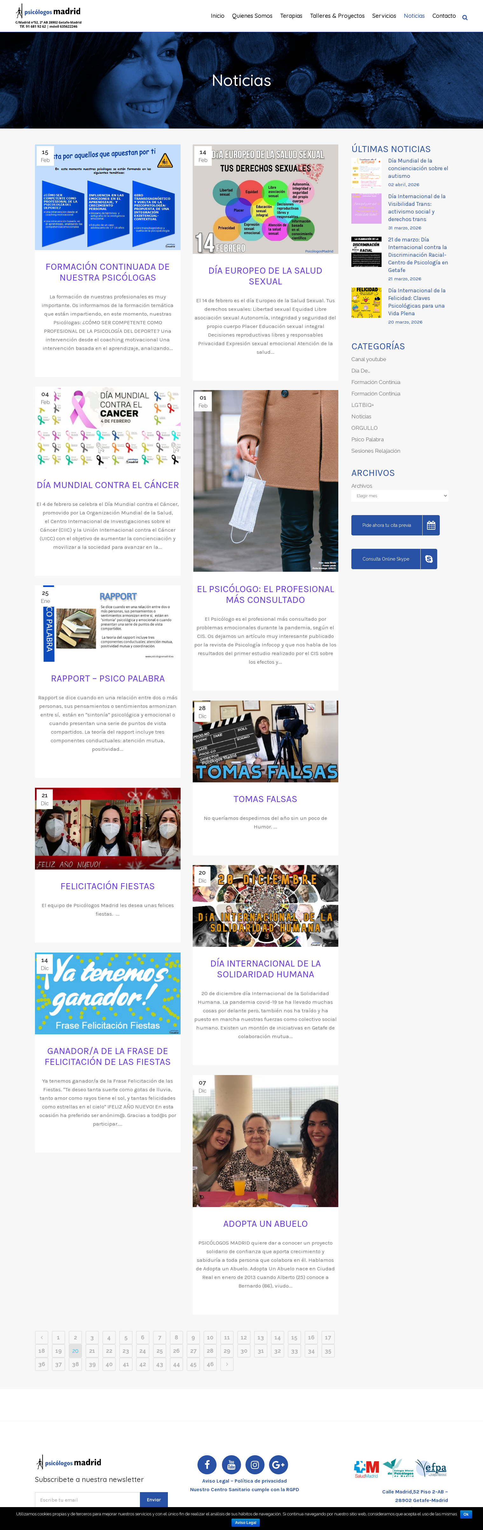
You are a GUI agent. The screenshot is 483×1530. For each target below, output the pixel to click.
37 (58, 1364)
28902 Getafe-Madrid (421, 1500)
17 (328, 1337)
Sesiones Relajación (375, 451)
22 (109, 1350)
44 (176, 1364)
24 (142, 1350)
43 (159, 1364)
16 (311, 1337)
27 (193, 1350)
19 (58, 1350)
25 (159, 1350)
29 (227, 1350)
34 (311, 1350)
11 (227, 1337)
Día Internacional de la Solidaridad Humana (265, 969)
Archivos (361, 486)
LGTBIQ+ (362, 405)
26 (176, 1350)
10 (210, 1337)
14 (277, 1337)
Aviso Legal (245, 1522)
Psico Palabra (367, 439)
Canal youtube (368, 359)
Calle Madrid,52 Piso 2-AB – (415, 1492)
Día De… (360, 370)
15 (294, 1337)
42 (142, 1364)
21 (92, 1350)
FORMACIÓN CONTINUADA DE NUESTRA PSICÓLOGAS (107, 272)
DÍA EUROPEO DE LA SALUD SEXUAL (265, 276)
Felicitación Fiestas (107, 886)
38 (75, 1364)
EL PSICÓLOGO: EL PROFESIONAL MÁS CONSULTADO (265, 594)
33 (294, 1350)
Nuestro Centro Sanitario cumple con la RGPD (244, 1489)
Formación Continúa (375, 382)
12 (244, 1337)
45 (193, 1364)
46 (210, 1364)
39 (92, 1364)
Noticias (361, 416)
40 (109, 1364)
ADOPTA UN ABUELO (265, 1223)
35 (328, 1350)
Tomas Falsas (265, 799)
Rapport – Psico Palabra (108, 678)
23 (125, 1350)
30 (243, 1350)
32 (277, 1350)
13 (261, 1337)
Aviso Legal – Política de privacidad (244, 1481)
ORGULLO (364, 428)
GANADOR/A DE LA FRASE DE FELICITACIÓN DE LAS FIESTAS (108, 1056)
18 (41, 1350)
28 (210, 1350)
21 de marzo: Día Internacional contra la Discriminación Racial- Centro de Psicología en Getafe (418, 255)
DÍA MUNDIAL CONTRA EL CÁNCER (108, 485)
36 (41, 1364)
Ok (466, 1514)
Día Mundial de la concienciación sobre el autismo (418, 168)
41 (126, 1364)
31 (261, 1350)
